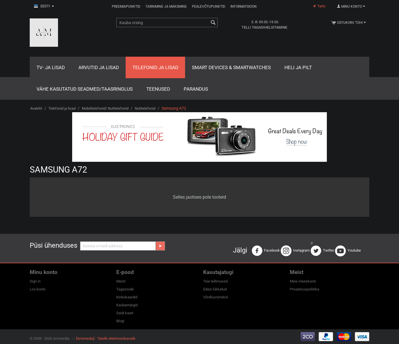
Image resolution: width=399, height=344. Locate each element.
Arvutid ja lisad (98, 67)
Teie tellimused (215, 281)
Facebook (266, 250)
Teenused (158, 89)
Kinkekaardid (126, 297)
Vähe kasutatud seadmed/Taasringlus (85, 89)
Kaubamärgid (127, 305)
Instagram (295, 250)
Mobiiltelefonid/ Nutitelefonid (105, 108)
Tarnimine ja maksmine (166, 7)
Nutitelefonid (145, 108)
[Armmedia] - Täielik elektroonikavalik (106, 338)
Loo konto (38, 289)
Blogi (120, 321)
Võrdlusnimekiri (215, 297)
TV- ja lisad (51, 67)
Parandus (196, 89)
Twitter (322, 250)
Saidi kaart (124, 313)
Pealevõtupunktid (208, 7)
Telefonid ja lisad (155, 67)
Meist (120, 281)
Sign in (35, 281)
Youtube (348, 250)
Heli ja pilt (298, 67)
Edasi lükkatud (215, 289)
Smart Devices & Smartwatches (231, 67)
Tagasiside (125, 289)
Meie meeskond (303, 281)
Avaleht (36, 108)
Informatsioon (243, 7)
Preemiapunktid (126, 7)
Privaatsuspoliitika (304, 289)
